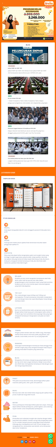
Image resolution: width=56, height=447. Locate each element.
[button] (6, 23)
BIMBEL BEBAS (34, 437)
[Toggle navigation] (2, 3)
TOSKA (24, 437)
